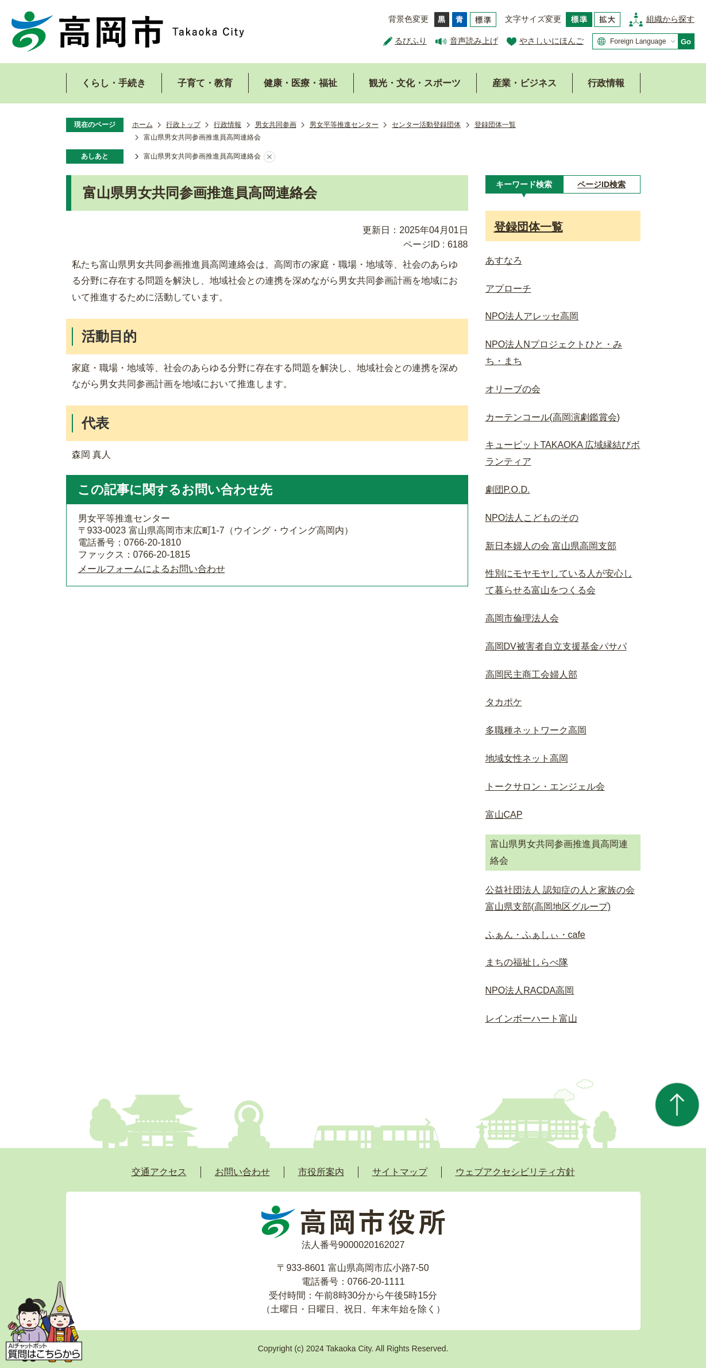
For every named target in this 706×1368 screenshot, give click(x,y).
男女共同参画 (275, 125)
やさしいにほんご (551, 40)
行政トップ (183, 125)
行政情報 (606, 83)
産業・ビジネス (524, 83)
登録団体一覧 (495, 125)
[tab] (524, 184)
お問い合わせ (242, 1172)
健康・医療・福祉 (300, 83)
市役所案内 (321, 1172)
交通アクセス (159, 1172)
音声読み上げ (474, 40)
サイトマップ (399, 1172)
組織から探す (670, 19)
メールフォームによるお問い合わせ (151, 569)
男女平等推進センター (344, 125)
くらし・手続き (114, 83)
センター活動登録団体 (426, 125)
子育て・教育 (205, 83)
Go (686, 41)
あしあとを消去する (269, 156)
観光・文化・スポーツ (415, 83)
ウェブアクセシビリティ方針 (515, 1172)
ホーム (142, 125)
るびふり (411, 40)
